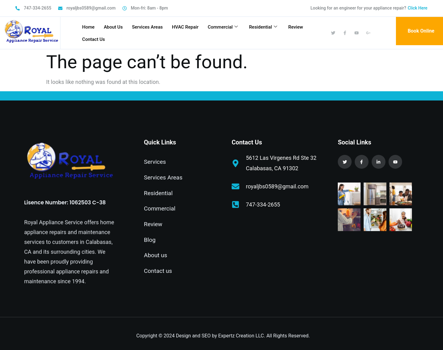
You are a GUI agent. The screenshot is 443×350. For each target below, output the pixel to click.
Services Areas (147, 27)
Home (88, 27)
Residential (263, 27)
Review (295, 27)
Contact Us (93, 39)
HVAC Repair (185, 27)
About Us (113, 27)
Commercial (223, 27)
